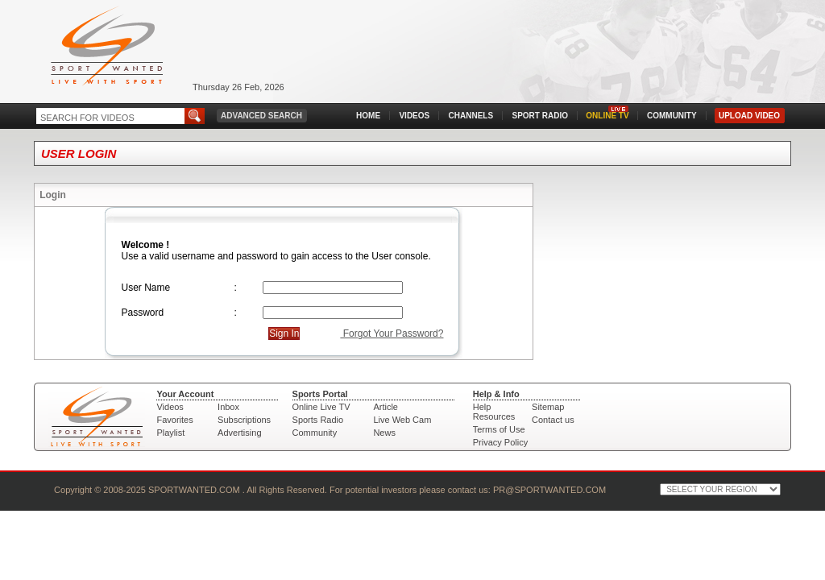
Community (315, 432)
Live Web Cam (402, 420)
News (384, 432)
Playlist (170, 432)
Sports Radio (318, 420)
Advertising (239, 432)
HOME (368, 115)
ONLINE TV (607, 115)
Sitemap (548, 407)
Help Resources (494, 411)
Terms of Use (499, 429)
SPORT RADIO (540, 115)
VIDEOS (414, 115)
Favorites (174, 420)
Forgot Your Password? (391, 333)
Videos (169, 407)
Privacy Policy (500, 442)
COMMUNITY (672, 115)
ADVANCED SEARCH (261, 115)
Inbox (228, 407)
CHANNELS (471, 115)
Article (385, 407)
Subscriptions (244, 420)
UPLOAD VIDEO (749, 115)
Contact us (553, 420)
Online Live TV (321, 407)
